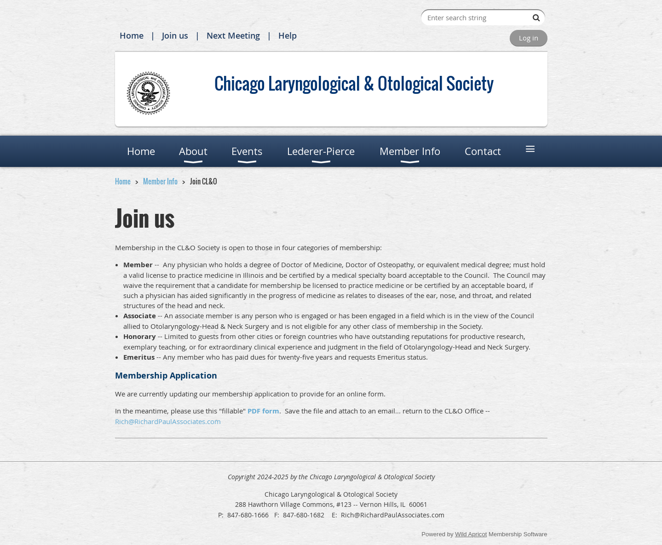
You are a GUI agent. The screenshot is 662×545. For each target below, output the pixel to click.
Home (132, 35)
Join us (175, 35)
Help (287, 35)
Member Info (160, 181)
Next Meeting (233, 35)
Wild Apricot (471, 534)
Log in (528, 37)
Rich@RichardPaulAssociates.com (168, 421)
